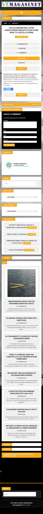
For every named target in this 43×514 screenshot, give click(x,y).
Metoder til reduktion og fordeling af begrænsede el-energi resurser (21, 432)
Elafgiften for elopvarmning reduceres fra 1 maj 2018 (21, 398)
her (11, 87)
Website (5, 143)
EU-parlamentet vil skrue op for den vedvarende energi (21, 343)
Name (4, 134)
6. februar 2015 (22, 46)
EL (10, 23)
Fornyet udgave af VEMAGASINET (17, 239)
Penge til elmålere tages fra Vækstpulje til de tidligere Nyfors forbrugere (21, 362)
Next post (35, 107)
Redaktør (22, 50)
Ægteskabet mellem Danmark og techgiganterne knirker (21, 380)
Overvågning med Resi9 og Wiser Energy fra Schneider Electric (18, 461)
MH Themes (27, 511)
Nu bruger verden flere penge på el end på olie (21, 325)
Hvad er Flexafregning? (16, 255)
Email (4, 139)
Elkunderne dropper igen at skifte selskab (21, 416)
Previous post (9, 107)
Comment (5, 123)
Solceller (21, 64)
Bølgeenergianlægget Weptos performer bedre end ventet (21, 308)
